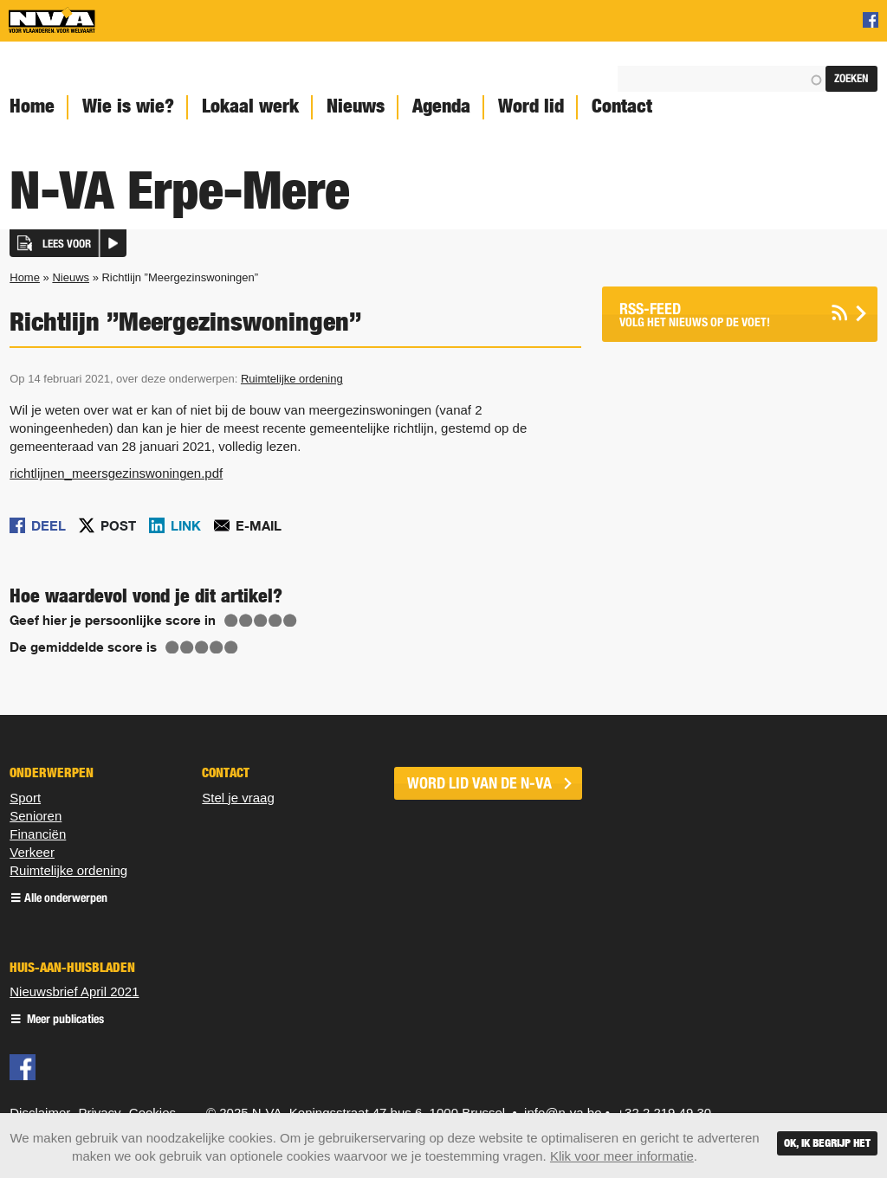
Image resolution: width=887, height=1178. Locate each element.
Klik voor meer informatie (622, 1156)
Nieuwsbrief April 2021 (74, 991)
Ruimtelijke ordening (292, 378)
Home (25, 277)
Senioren (36, 815)
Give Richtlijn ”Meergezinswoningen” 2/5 (246, 621)
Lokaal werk (250, 106)
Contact (622, 106)
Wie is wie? (128, 106)
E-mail (259, 525)
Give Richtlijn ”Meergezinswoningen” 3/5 (261, 621)
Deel (48, 525)
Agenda (441, 106)
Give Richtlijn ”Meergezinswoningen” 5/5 (290, 621)
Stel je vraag (238, 797)
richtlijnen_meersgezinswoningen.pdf (116, 473)
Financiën (38, 834)
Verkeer (32, 852)
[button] (68, 243)
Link (186, 525)
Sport (25, 797)
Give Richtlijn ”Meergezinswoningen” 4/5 (275, 621)
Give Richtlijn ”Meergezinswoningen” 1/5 (231, 621)
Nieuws (356, 106)
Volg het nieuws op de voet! (718, 314)
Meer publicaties (64, 1020)
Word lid (531, 106)
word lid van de (479, 783)
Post (118, 525)
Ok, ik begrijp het (827, 1142)
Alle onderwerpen (65, 898)
